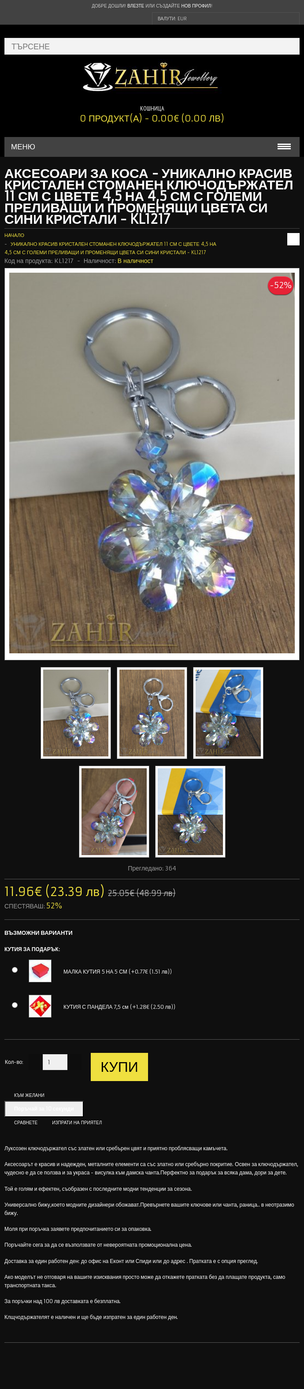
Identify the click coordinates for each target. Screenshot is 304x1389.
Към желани (29, 1095)
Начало (14, 235)
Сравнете (25, 1123)
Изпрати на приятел (77, 1123)
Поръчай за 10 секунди (44, 1108)
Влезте (135, 6)
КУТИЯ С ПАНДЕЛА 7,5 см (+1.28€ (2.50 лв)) (119, 1007)
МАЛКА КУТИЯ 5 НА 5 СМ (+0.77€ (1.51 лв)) (117, 971)
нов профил (196, 6)
